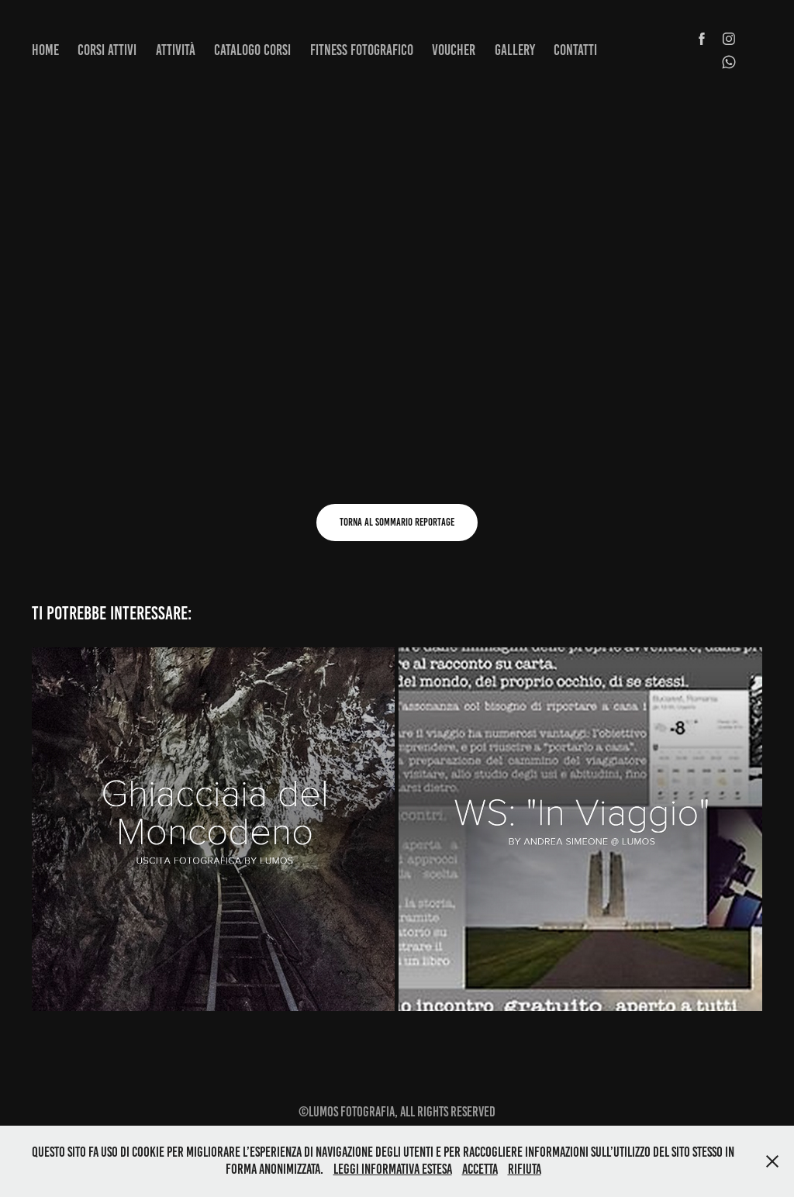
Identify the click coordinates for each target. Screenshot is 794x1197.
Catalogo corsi (252, 50)
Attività (175, 50)
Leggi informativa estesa (392, 1169)
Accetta (480, 1169)
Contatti (575, 50)
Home (45, 50)
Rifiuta (524, 1169)
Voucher (453, 50)
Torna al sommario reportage (397, 522)
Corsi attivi (107, 50)
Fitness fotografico (361, 50)
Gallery (515, 50)
